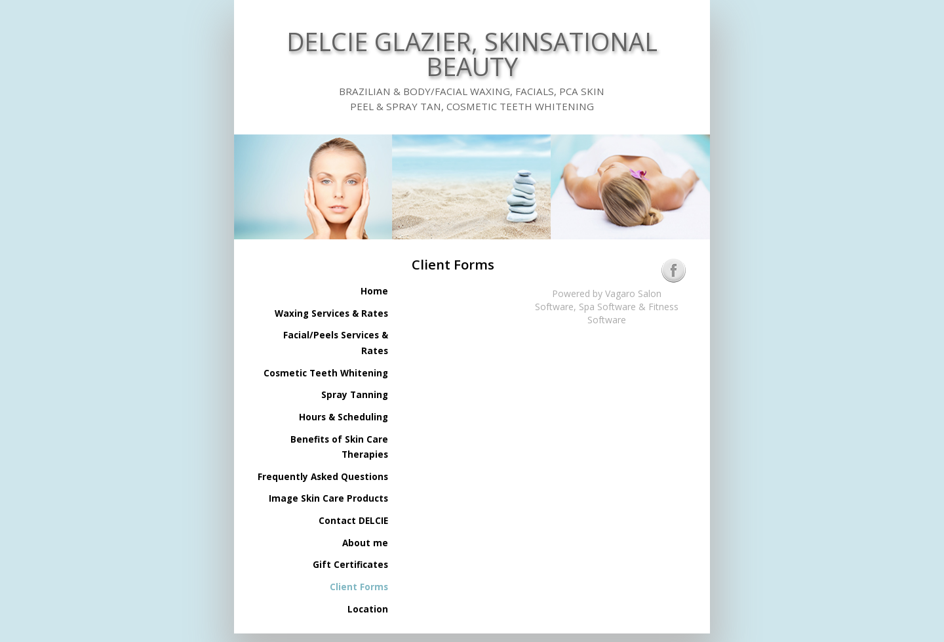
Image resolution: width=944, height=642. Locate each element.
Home (374, 291)
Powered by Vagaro (593, 293)
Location (367, 609)
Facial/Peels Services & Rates (335, 343)
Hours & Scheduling (343, 417)
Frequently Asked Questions (323, 477)
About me (365, 543)
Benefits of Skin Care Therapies (339, 447)
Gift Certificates (350, 565)
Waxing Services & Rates (331, 313)
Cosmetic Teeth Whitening (326, 373)
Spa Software (607, 306)
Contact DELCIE (353, 521)
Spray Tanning (354, 395)
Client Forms (359, 587)
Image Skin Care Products (328, 498)
